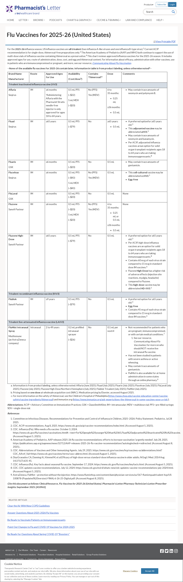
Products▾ (148, 4)
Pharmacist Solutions (27, 554)
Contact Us (32, 559)
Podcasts (55, 20)
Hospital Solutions (63, 554)
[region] (91, 571)
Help (160, 20)
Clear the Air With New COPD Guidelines (28, 505)
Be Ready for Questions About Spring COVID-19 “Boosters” (38, 534)
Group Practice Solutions (96, 554)
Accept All (149, 571)
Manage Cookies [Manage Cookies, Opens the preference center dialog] (130, 571)
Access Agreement (45, 559)
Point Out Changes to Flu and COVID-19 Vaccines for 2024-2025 (41, 527)
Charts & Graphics (79, 20)
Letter (24, 20)
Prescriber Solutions (46, 554)
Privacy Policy (60, 559)
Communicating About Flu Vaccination (111, 63)
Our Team (34, 550)
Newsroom (52, 550)
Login (172, 4)
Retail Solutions (78, 554)
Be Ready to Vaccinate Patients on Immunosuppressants (36, 520)
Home (10, 20)
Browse (39, 20)
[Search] (173, 11)
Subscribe (161, 4)
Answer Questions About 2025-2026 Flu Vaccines (33, 512)
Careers (43, 550)
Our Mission (23, 550)
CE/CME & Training (109, 20)
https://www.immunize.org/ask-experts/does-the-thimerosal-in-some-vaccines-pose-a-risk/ (121, 399)
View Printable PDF (164, 41)
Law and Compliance (139, 20)
